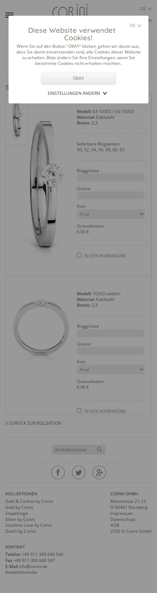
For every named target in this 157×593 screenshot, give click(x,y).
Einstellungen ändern (74, 93)
